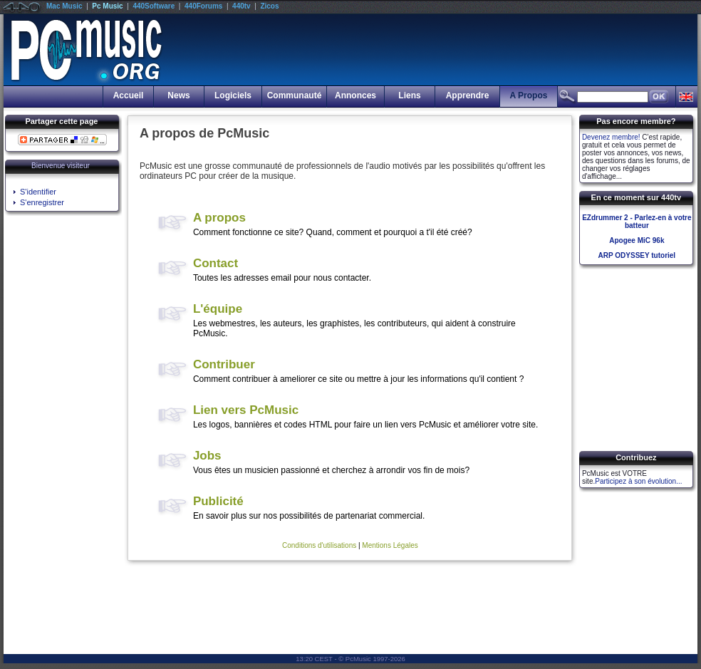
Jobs (207, 455)
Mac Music (64, 6)
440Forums (203, 6)
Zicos (269, 6)
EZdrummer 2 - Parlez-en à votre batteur (636, 221)
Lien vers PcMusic (245, 410)
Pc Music (107, 6)
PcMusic (358, 659)
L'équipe (217, 309)
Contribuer (224, 364)
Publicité (218, 501)
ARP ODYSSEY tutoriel (637, 255)
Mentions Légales (389, 545)
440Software (154, 6)
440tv (241, 6)
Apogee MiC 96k (636, 240)
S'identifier (38, 191)
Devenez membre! (611, 137)
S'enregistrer (42, 202)
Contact (215, 263)
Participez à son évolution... (638, 481)
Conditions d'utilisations (319, 545)
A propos (219, 217)
